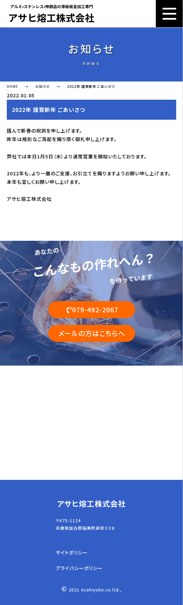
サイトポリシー (72, 552)
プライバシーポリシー (79, 568)
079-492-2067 (91, 309)
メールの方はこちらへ (91, 333)
